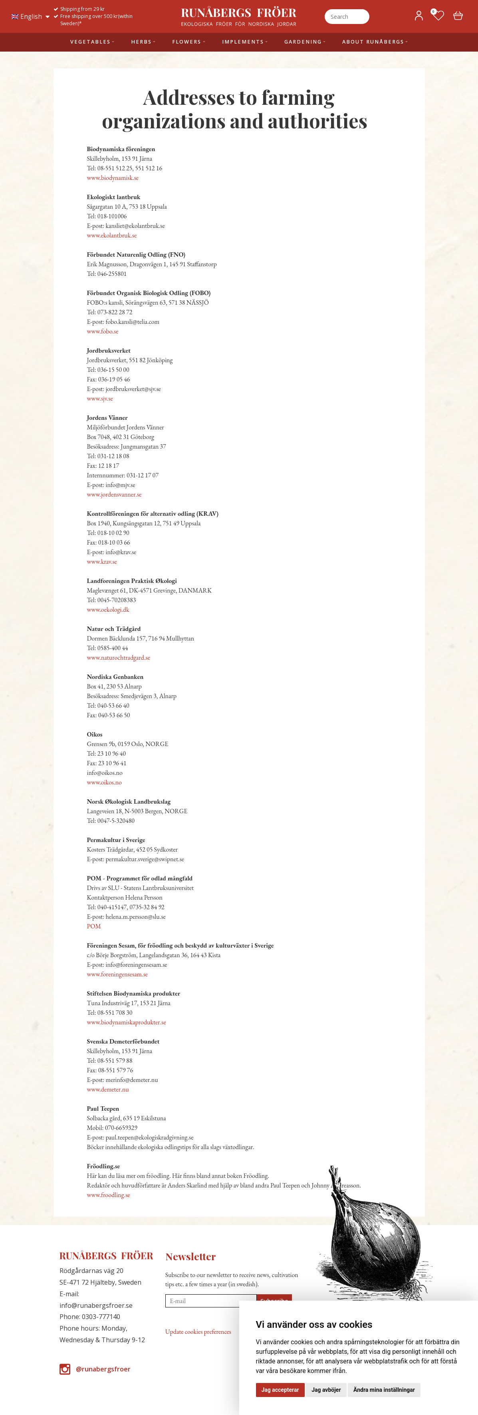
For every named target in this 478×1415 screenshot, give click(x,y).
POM (94, 926)
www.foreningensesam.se (117, 974)
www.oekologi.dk (108, 609)
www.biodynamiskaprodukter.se (126, 1022)
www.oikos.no (104, 782)
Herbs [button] (141, 41)
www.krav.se (102, 561)
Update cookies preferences (198, 1331)
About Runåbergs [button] (373, 41)
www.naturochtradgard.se (118, 657)
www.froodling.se (108, 1195)
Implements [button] (243, 41)
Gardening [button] (303, 41)
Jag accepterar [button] (280, 1390)
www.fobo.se (103, 331)
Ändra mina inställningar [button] (384, 1390)
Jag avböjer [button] (326, 1390)
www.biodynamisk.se (113, 178)
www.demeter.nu (108, 1089)
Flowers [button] (186, 41)
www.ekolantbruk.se (112, 235)
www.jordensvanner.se (114, 494)
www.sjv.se (100, 398)
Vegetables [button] (90, 41)
